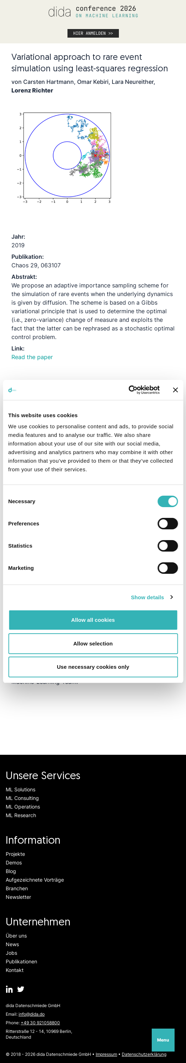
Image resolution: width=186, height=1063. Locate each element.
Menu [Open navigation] (163, 1040)
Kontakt (15, 970)
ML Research (21, 815)
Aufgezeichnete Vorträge (35, 880)
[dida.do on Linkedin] (9, 989)
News (12, 944)
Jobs (11, 953)
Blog (11, 871)
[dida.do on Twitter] (21, 989)
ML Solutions (20, 789)
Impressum (106, 1054)
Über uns (16, 936)
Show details (147, 597)
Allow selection (93, 643)
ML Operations (23, 807)
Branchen (17, 888)
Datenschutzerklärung (144, 1054)
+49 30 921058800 (40, 1022)
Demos (14, 862)
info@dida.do (32, 1014)
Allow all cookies (93, 620)
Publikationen (21, 961)
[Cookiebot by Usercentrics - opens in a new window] (128, 390)
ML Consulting (22, 798)
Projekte (15, 854)
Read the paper (32, 357)
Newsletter (18, 897)
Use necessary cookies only (93, 667)
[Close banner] (175, 389)
